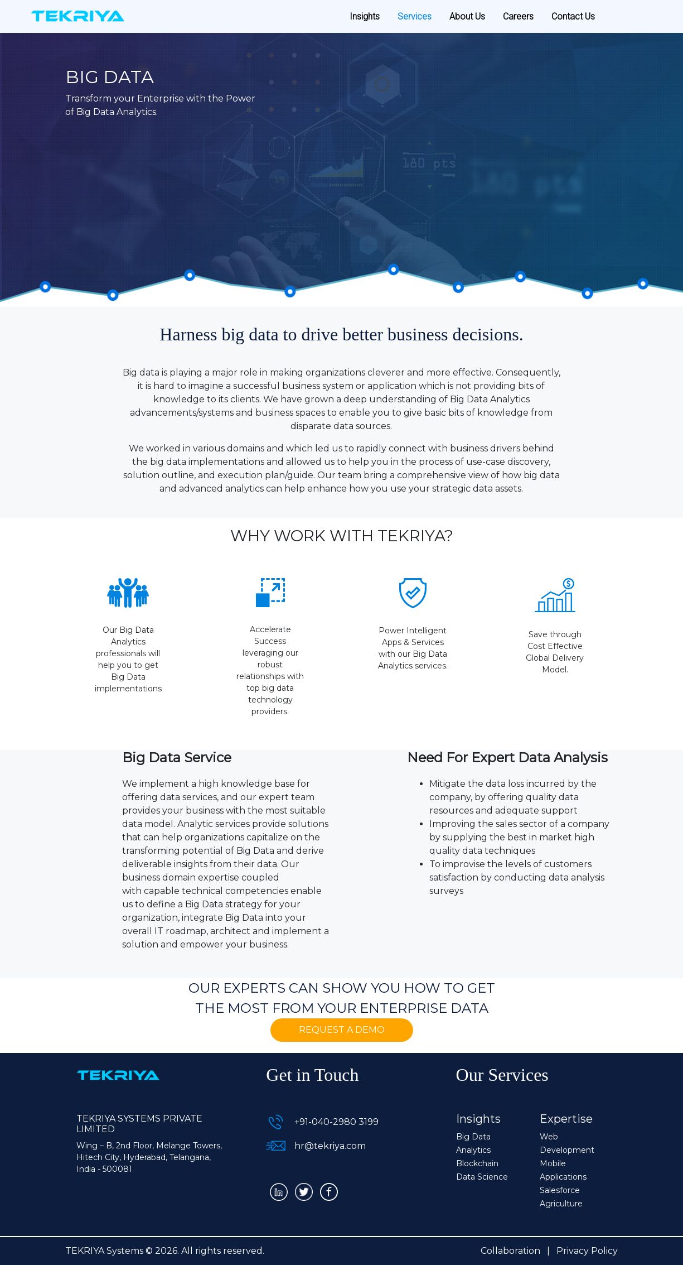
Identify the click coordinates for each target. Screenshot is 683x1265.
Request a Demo (342, 1029)
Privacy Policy (587, 1250)
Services (415, 16)
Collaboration (510, 1250)
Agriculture (561, 1204)
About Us (467, 16)
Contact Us (573, 16)
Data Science (482, 1177)
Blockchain (477, 1163)
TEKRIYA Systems (104, 1250)
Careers (518, 16)
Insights (365, 16)
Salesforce (560, 1190)
